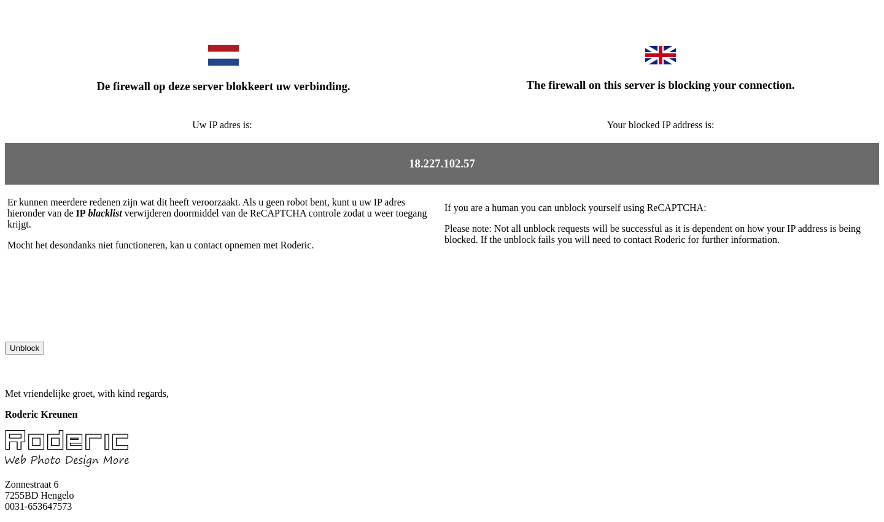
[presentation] (98, 318)
